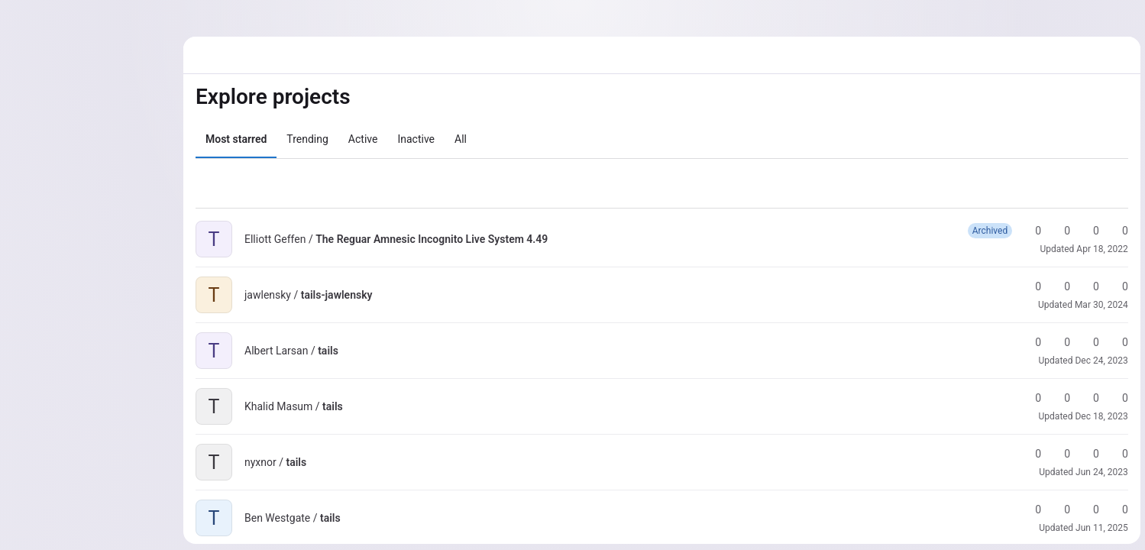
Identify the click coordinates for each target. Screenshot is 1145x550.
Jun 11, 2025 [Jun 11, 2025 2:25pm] (1100, 527)
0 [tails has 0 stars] (1030, 342)
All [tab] (460, 139)
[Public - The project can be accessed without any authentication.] (560, 239)
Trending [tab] (307, 139)
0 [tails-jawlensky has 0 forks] (1059, 286)
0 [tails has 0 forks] (1059, 342)
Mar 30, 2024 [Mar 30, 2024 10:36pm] (1100, 304)
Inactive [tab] (416, 139)
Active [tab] (363, 139)
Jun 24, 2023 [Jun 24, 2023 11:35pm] (1100, 472)
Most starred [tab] (236, 139)
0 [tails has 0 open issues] (1117, 342)
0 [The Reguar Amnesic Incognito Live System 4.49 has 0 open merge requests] (1088, 231)
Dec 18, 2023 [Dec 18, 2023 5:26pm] (1100, 416)
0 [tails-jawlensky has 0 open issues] (1117, 286)
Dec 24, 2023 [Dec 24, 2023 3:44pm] (1100, 360)
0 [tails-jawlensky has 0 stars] (1030, 286)
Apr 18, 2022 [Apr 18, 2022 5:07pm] (1101, 249)
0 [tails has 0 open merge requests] (1088, 342)
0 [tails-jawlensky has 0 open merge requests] (1088, 286)
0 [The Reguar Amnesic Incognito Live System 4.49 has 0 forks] (1059, 231)
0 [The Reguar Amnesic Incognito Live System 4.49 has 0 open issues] (1117, 231)
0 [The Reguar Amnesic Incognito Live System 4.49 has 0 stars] (1030, 231)
